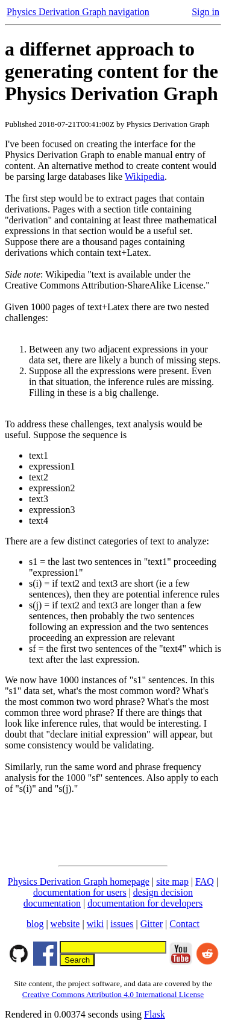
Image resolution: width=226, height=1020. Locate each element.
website (65, 924)
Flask (154, 1014)
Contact (184, 924)
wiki (95, 924)
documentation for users (80, 892)
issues (121, 924)
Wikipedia (145, 176)
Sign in (205, 12)
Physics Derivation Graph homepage (78, 881)
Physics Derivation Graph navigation (78, 12)
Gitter (151, 924)
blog (35, 924)
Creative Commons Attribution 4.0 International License (113, 994)
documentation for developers (144, 903)
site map (172, 881)
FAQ (204, 881)
